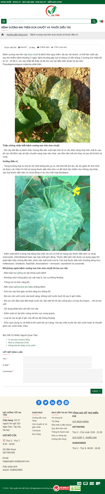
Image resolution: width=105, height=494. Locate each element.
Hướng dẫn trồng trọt (17, 34)
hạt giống (18, 273)
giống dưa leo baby (23, 287)
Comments (7, 371)
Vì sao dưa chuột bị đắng (19, 340)
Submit (95, 391)
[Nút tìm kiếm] (94, 21)
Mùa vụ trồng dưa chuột (18, 342)
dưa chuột (33, 54)
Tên (4, 359)
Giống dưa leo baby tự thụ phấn (21, 345)
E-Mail (5, 365)
